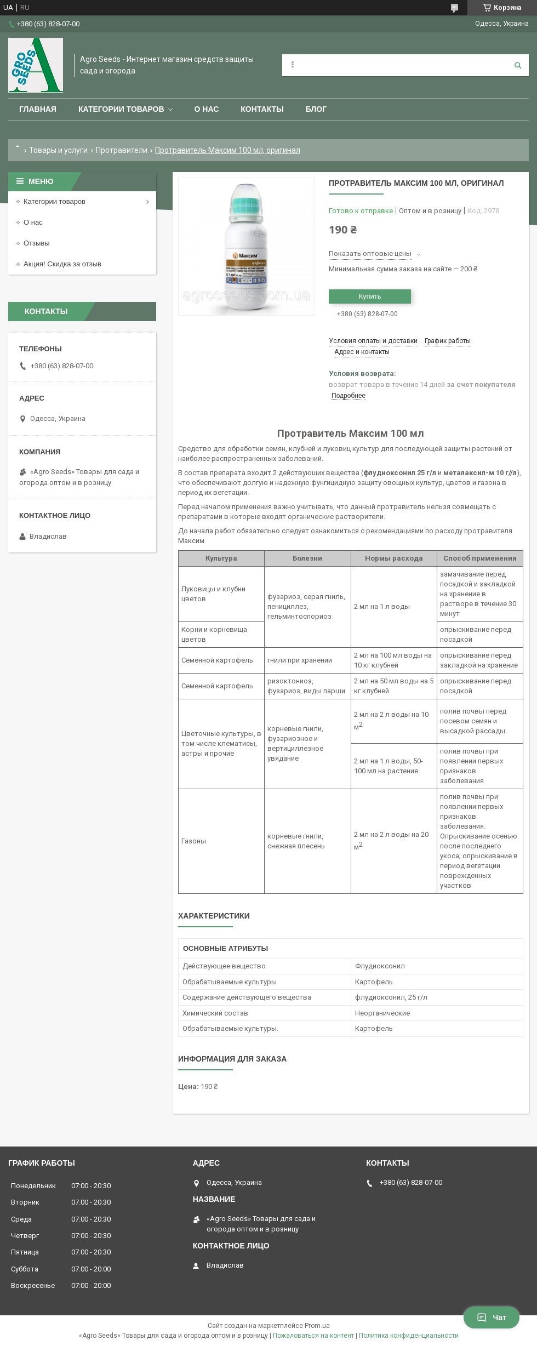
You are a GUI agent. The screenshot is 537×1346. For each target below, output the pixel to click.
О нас (207, 109)
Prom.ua (317, 1326)
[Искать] (518, 65)
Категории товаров (121, 109)
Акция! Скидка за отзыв (62, 264)
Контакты (262, 109)
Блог (316, 109)
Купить (369, 296)
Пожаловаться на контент (313, 1335)
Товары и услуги (58, 150)
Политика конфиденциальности (409, 1335)
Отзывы (37, 243)
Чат (491, 1317)
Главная (37, 109)
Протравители (121, 150)
